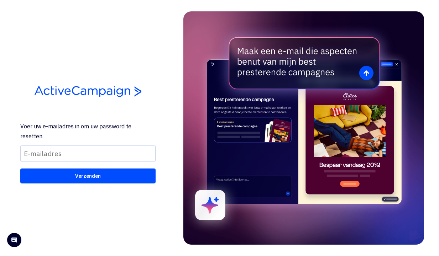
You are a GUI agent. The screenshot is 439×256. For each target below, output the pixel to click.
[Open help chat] (14, 241)
